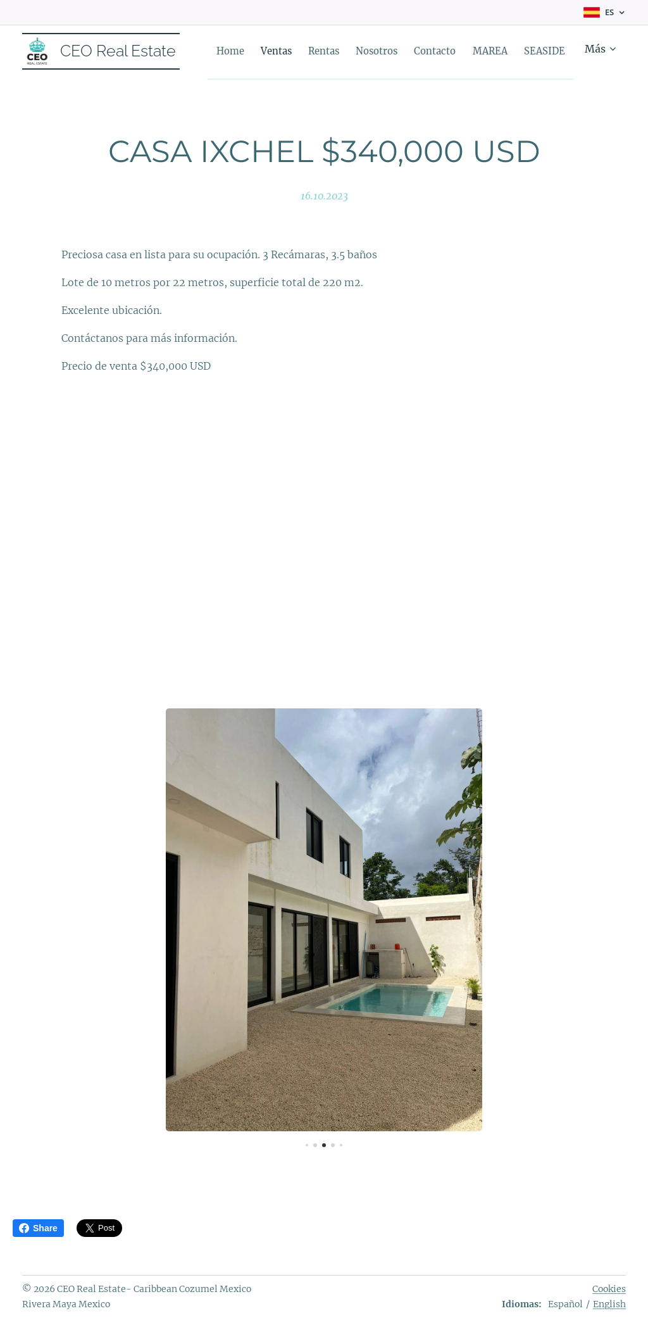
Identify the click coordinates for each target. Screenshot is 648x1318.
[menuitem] (294, 51)
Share (38, 1228)
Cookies (609, 1289)
